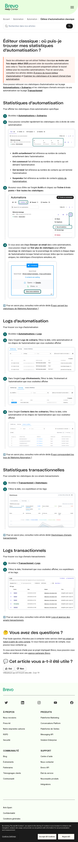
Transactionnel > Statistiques (32, 483)
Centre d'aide (47, 756)
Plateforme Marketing (50, 718)
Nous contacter (47, 762)
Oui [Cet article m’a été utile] (10, 669)
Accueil (6, 19)
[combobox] (39, 26)
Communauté (8, 779)
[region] (39, 832)
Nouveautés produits (50, 779)
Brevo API (45, 767)
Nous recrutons (9, 718)
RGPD (5, 734)
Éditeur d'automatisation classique (57, 19)
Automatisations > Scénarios (32, 115)
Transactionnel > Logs (29, 563)
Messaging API (47, 734)
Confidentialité (9, 813)
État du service (47, 773)
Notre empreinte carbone (14, 729)
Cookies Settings (9, 836)
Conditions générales (11, 819)
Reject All (66, 837)
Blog (5, 756)
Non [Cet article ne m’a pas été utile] (22, 669)
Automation (18, 19)
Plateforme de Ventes (50, 729)
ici (25, 645)
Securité (6, 740)
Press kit (6, 723)
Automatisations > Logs (30, 334)
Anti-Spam (7, 808)
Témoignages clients (12, 773)
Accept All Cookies (47, 837)
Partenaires (8, 767)
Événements (8, 762)
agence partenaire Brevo (39, 653)
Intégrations (46, 784)
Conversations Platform (50, 723)
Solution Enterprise (49, 740)
